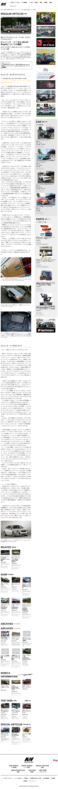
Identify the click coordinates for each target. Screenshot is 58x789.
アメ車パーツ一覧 (41, 222)
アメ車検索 (24, 2)
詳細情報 (4, 67)
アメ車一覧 (39, 124)
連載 (51, 2)
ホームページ (27, 66)
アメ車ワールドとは (14, 2)
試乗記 (45, 2)
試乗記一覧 (27, 700)
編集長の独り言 (10, 9)
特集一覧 (27, 724)
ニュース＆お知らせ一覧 (23, 675)
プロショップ (13, 6)
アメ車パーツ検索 (33, 2)
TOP (2, 9)
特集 (41, 2)
